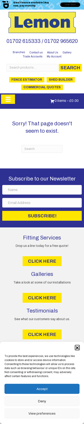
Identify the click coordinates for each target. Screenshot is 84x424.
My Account (54, 56)
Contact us (36, 52)
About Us (52, 52)
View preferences (42, 413)
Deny (42, 401)
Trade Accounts (32, 56)
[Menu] (8, 99)
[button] (77, 347)
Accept (42, 389)
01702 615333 (23, 41)
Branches (19, 52)
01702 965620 (61, 41)
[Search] (42, 149)
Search (70, 67)
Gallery (66, 52)
